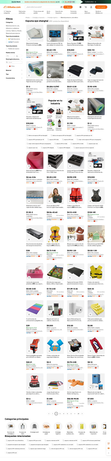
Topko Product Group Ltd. (74, 294)
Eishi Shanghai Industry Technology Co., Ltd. (96, 402)
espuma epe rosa (92, 143)
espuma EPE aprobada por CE (83, 135)
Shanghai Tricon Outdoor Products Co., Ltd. (96, 294)
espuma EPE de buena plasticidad (90, 440)
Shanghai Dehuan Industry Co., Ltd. (55, 257)
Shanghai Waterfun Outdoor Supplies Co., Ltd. (96, 219)
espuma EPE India (53, 139)
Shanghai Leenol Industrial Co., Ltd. (34, 55)
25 (78, 413)
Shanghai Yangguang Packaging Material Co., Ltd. (96, 254)
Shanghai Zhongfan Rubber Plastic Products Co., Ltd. (55, 54)
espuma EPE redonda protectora (15, 448)
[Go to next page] (82, 413)
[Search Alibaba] (42, 7)
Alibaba (28, 17)
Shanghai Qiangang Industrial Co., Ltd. (34, 402)
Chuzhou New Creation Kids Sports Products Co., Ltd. (75, 406)
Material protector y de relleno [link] (69, 17)
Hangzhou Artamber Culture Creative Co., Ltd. (75, 254)
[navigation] (14, 216)
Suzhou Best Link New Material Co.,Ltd (34, 92)
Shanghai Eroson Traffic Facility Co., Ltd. (75, 216)
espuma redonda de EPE (52, 440)
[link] (108, 443)
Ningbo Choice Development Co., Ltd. (96, 329)
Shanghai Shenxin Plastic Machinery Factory (75, 54)
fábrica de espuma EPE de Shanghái (37, 135)
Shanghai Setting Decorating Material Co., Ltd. (75, 329)
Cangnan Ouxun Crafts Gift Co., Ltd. (75, 367)
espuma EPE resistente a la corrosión (62, 444)
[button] (61, 7)
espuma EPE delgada (47, 147)
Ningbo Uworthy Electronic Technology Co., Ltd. (34, 254)
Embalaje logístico (52, 17)
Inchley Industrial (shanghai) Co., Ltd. (55, 402)
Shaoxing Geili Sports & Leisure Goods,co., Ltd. (34, 331)
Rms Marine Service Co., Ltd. (34, 367)
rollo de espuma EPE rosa (56, 448)
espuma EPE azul (91, 448)
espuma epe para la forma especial (84, 147)
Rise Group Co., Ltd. (93, 366)
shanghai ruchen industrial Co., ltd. (55, 90)
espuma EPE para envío (34, 440)
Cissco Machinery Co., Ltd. (54, 329)
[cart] (86, 7)
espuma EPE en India (61, 143)
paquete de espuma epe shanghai (15, 444)
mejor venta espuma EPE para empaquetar (89, 139)
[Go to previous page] (49, 413)
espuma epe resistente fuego (37, 448)
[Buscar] (68, 7)
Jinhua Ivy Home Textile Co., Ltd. (55, 294)
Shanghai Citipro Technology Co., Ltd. (55, 366)
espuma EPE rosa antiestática (15, 440)
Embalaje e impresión (38, 17)
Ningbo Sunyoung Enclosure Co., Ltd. (55, 218)
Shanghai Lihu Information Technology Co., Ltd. (96, 54)
